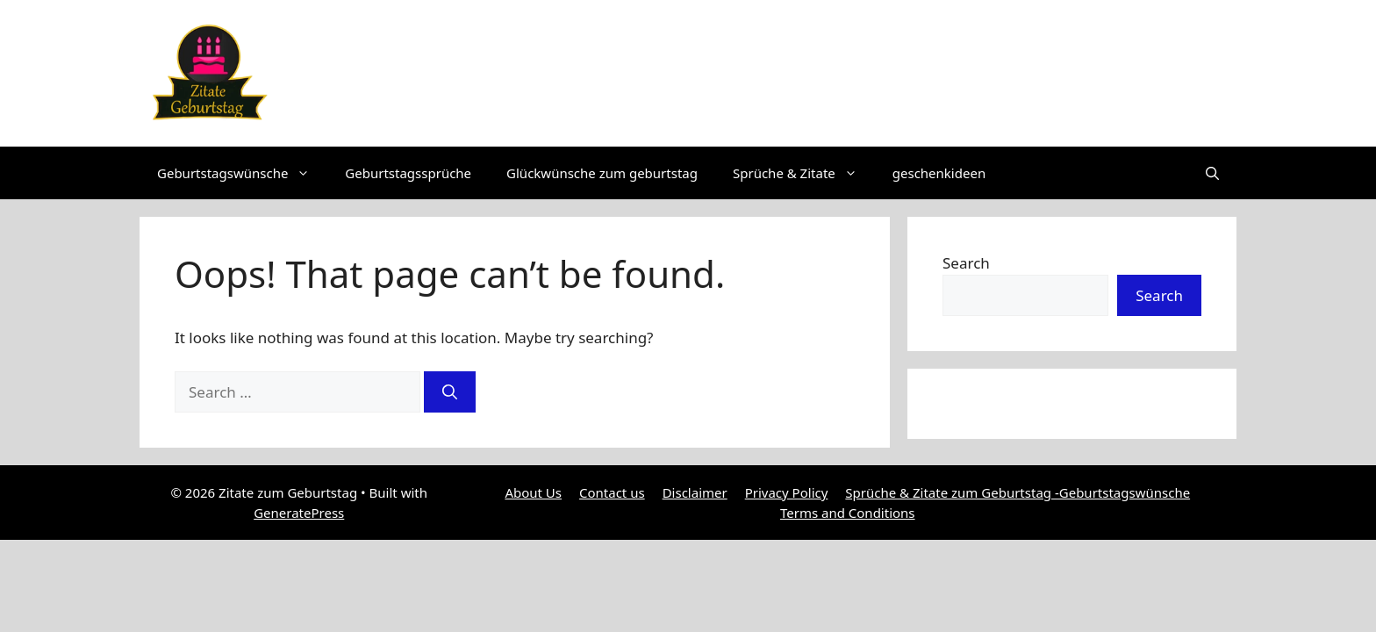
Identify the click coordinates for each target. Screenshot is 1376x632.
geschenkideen (938, 173)
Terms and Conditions (847, 512)
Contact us (612, 492)
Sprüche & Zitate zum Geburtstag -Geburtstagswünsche (1017, 492)
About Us (533, 492)
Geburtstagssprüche (408, 173)
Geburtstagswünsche (242, 173)
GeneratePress (299, 512)
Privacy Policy (786, 492)
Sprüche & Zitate (804, 173)
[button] (1212, 173)
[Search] (450, 392)
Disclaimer (695, 492)
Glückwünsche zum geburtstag (602, 173)
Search (966, 263)
